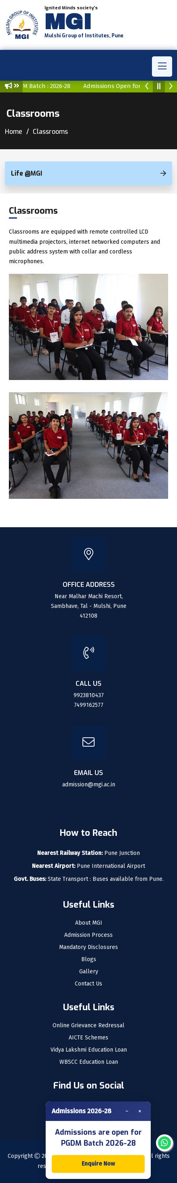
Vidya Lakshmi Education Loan (89, 1050)
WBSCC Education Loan (88, 1062)
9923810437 (89, 695)
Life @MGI (26, 173)
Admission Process (88, 935)
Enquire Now (98, 1163)
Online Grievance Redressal (88, 1025)
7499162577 (88, 705)
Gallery (88, 972)
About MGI (88, 923)
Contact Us (88, 984)
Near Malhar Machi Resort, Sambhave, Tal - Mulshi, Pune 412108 (88, 606)
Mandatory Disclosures (88, 947)
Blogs (88, 959)
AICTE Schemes (88, 1038)
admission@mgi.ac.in (88, 784)
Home (13, 131)
